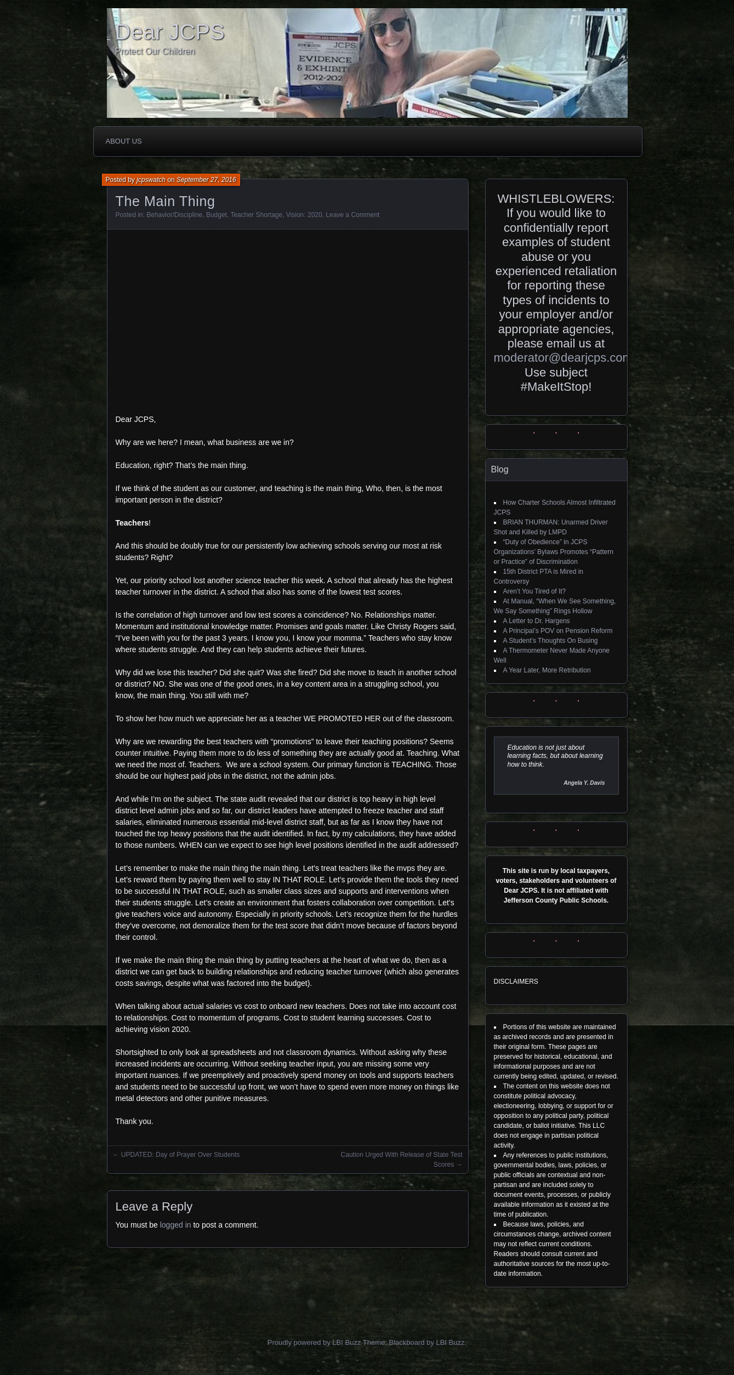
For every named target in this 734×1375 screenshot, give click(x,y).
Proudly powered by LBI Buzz (314, 1342)
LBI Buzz (450, 1342)
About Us (124, 141)
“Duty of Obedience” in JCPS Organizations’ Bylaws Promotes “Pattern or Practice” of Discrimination (553, 552)
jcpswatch (151, 180)
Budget (216, 215)
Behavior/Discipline (174, 215)
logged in (175, 1224)
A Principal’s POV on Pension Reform (558, 631)
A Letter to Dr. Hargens (536, 621)
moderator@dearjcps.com (563, 357)
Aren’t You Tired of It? (534, 591)
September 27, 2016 (206, 180)
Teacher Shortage (256, 215)
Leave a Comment (352, 215)
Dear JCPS (170, 32)
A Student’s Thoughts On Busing (550, 640)
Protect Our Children (155, 51)
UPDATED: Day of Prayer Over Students (180, 1155)
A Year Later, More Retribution (547, 670)
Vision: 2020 (304, 215)
